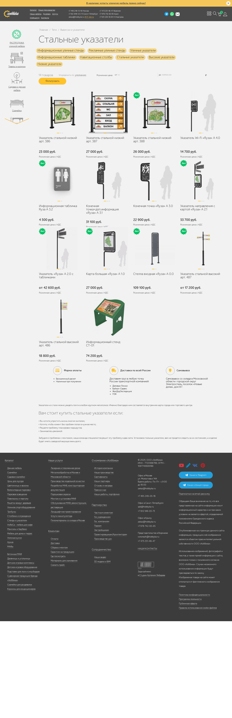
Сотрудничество (100, 646)
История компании (103, 565)
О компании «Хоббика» (103, 557)
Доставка (55, 640)
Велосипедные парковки (19, 586)
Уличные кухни (14, 634)
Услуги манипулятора (61, 613)
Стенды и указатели (17, 617)
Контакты (45, 18)
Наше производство (46, 10)
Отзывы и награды (103, 582)
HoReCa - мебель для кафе (19, 621)
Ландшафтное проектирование (66, 608)
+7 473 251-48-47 (106, 11)
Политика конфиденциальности (194, 691)
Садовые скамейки (16, 573)
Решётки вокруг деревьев (19, 599)
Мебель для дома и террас (19, 630)
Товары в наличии (17, 67)
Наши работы (35, 14)
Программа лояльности (190, 696)
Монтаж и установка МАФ (63, 595)
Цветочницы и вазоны (18, 582)
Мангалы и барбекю (17, 626)
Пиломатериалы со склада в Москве (68, 617)
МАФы (10, 643)
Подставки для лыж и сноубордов (23, 668)
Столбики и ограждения (19, 613)
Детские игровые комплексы (20, 659)
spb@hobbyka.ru (146, 603)
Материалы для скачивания (64, 657)
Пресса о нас (100, 586)
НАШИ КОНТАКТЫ (147, 645)
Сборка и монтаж (59, 644)
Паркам (97, 622)
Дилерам (47, 14)
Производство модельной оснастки (68, 578)
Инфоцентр (34, 18)
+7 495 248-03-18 (147, 593)
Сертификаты (101, 573)
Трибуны (11, 608)
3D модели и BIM (102, 658)
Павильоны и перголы (17, 595)
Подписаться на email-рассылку (194, 590)
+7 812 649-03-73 (76, 14)
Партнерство (98, 602)
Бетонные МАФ (14, 651)
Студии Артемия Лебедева (152, 672)
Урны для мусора (15, 578)
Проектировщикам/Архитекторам (110, 631)
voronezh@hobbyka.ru (148, 633)
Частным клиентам (103, 609)
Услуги (55, 14)
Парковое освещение (17, 591)
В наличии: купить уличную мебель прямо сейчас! (116, 3)
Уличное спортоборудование (21, 604)
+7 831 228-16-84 (106, 17)
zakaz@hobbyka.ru (76, 17)
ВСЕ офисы (89, 17)
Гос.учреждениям (102, 613)
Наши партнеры (102, 578)
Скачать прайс (58, 661)
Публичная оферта (188, 700)
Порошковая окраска (61, 591)
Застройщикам (101, 627)
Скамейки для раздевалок (19, 681)
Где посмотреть (58, 653)
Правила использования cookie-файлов (198, 704)
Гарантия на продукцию (62, 648)
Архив (10, 639)
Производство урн (103, 635)
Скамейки (17, 111)
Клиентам (53, 628)
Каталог (33, 10)
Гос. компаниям (101, 618)
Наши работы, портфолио (107, 591)
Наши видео (100, 654)
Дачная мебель (14, 565)
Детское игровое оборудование (22, 664)
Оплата (54, 635)
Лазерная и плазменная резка (65, 565)
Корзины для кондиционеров (21, 685)
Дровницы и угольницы (18, 655)
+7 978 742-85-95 (107, 14)
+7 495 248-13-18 (75, 11)
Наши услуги (54, 557)
